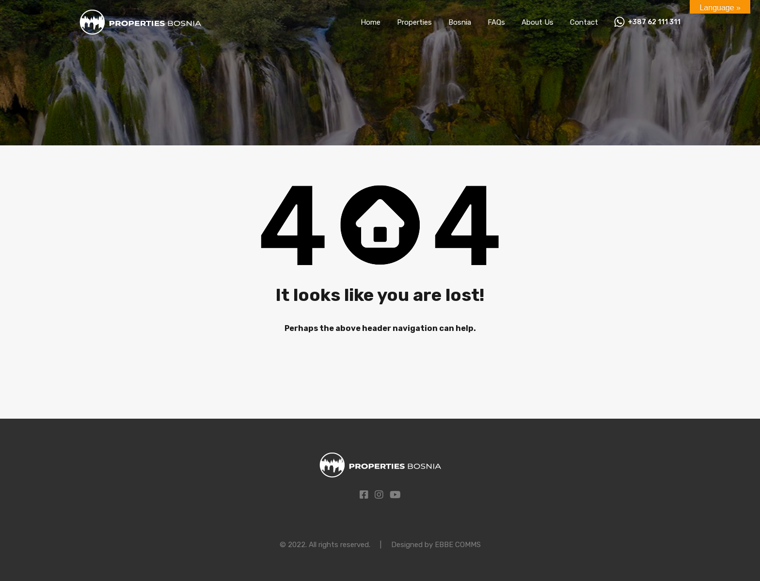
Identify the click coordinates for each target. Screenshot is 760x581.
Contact (584, 22)
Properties (414, 22)
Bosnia (459, 22)
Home (370, 22)
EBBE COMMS (458, 544)
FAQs (496, 22)
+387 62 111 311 (654, 22)
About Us (538, 22)
